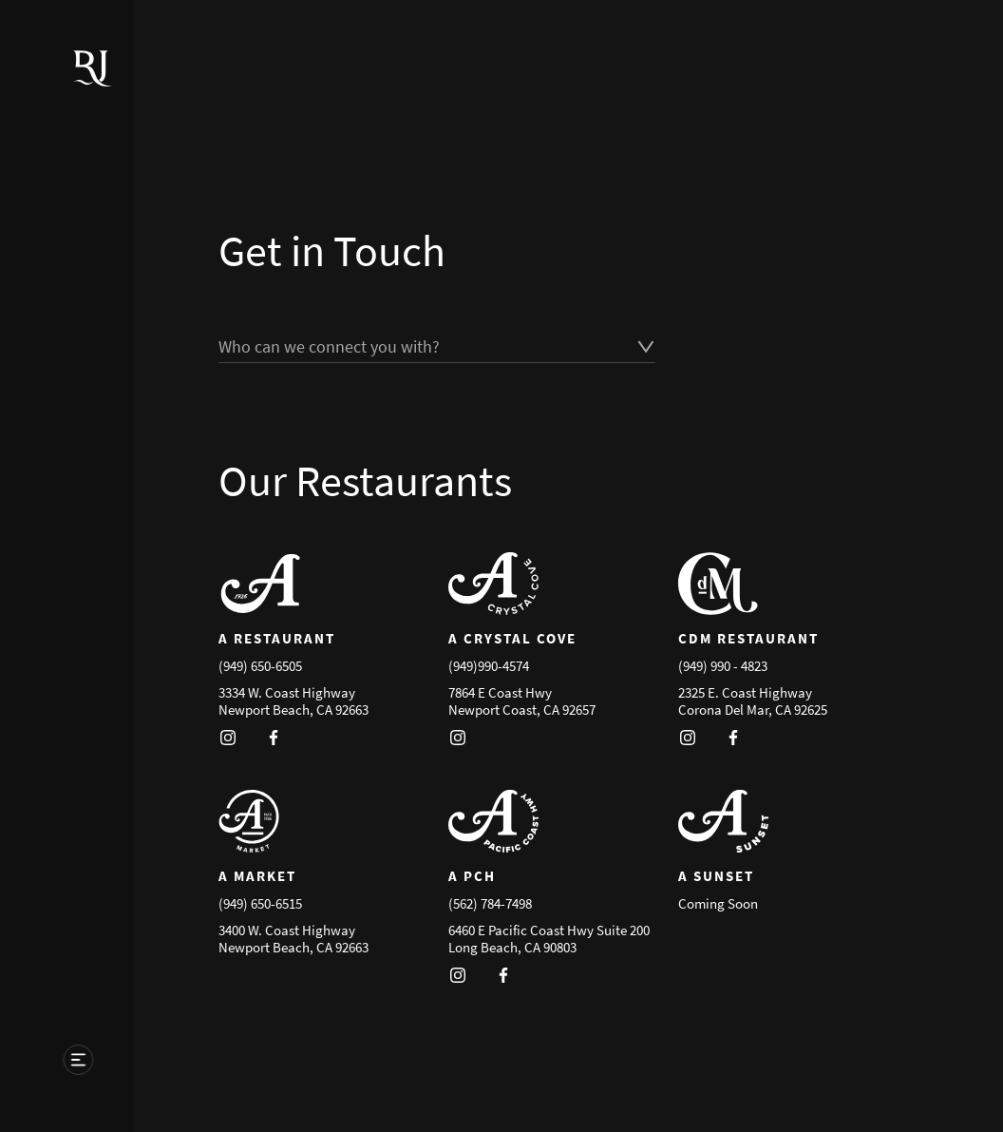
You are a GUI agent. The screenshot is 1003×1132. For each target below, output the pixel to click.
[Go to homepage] (86, 91)
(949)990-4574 (488, 666)
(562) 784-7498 (490, 903)
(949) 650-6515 (260, 903)
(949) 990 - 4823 (722, 666)
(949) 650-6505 (260, 666)
